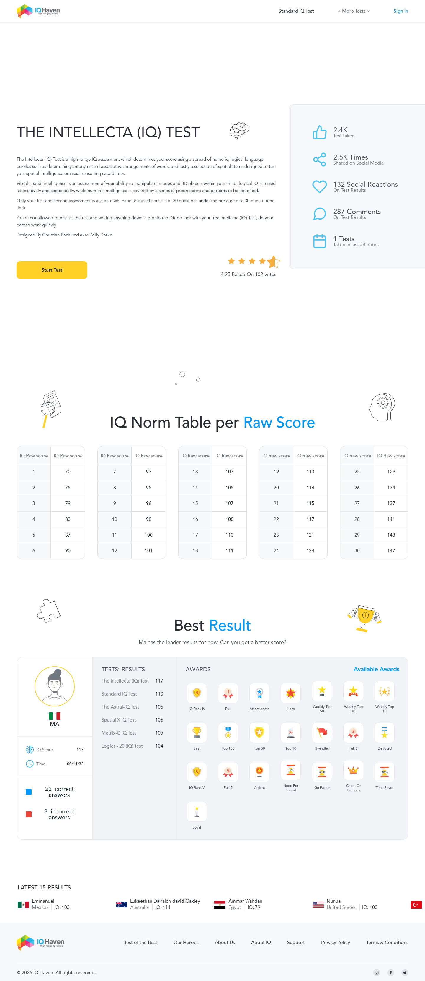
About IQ (261, 943)
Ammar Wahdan (245, 901)
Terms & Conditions (387, 943)
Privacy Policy (335, 943)
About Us (225, 943)
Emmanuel (43, 901)
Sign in (401, 11)
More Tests (354, 10)
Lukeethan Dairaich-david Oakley (165, 901)
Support (296, 943)
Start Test (52, 270)
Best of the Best (140, 943)
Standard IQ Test (296, 11)
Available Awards (376, 669)
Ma (54, 724)
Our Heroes (186, 943)
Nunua (334, 901)
